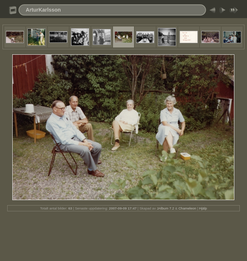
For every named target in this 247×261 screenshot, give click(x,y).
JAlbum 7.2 (165, 208)
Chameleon (187, 208)
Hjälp (203, 208)
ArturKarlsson (43, 10)
